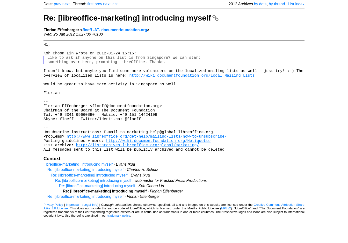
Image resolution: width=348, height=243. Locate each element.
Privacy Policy (53, 228)
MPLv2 (226, 232)
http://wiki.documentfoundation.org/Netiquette (158, 162)
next (66, 4)
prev (57, 4)
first (90, 4)
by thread (277, 4)
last (115, 4)
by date (260, 4)
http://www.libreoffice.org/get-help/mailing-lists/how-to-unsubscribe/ (147, 157)
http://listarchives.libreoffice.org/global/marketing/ (137, 167)
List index (296, 4)
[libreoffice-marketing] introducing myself (78, 188)
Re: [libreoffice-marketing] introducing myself (131, 18)
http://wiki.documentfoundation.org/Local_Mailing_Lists (191, 82)
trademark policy (119, 239)
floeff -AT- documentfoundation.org (114, 30)
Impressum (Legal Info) (82, 228)
